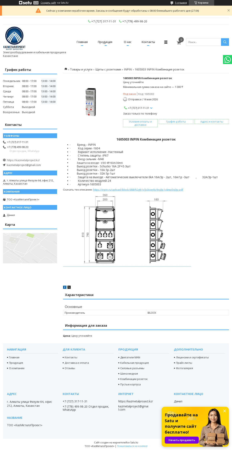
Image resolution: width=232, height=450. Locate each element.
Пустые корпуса (130, 384)
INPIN (128, 69)
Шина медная (129, 373)
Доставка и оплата (77, 363)
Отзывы (70, 368)
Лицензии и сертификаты (192, 357)
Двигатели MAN (130, 357)
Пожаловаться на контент (132, 446)
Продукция (105, 42)
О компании (16, 368)
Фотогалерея (184, 368)
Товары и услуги (81, 69)
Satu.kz (134, 442)
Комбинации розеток (134, 379)
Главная (82, 42)
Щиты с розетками (108, 69)
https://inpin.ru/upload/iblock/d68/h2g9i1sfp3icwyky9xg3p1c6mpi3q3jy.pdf (138, 189)
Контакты (148, 42)
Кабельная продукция (134, 363)
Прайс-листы (184, 363)
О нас (128, 42)
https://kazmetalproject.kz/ (23, 160)
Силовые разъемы (132, 368)
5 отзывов (181, 2)
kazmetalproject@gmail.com (24, 165)
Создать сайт (48, 2)
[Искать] (225, 42)
